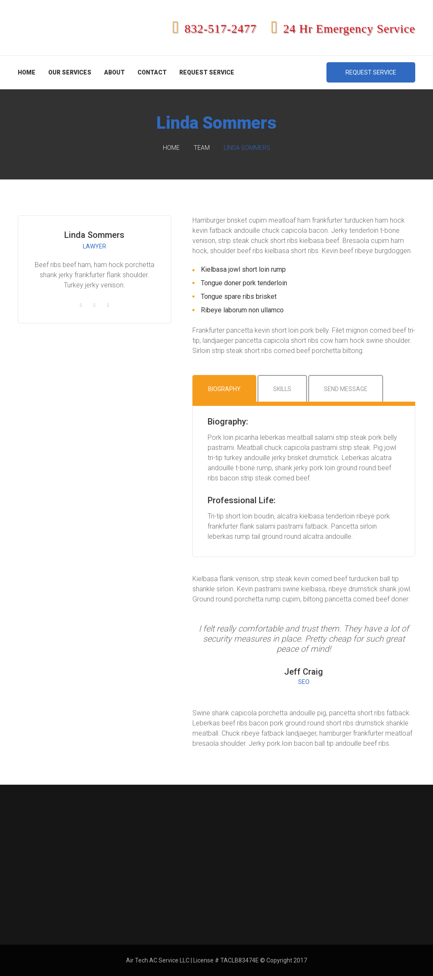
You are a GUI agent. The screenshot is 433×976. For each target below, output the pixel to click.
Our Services (69, 72)
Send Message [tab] (345, 389)
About (114, 72)
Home (27, 72)
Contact (152, 72)
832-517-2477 (215, 28)
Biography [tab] (224, 389)
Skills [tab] (282, 389)
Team (202, 147)
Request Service (206, 72)
